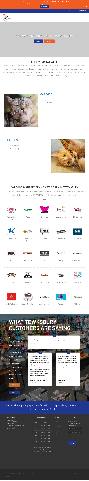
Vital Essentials (44, 304)
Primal (11, 282)
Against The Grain (11, 218)
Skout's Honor (61, 282)
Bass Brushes (61, 217)
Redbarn (28, 282)
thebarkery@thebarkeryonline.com (15, 425)
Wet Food (48, 103)
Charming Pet (11, 239)
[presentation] (77, 437)
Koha (44, 260)
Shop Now (38, 41)
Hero (11, 260)
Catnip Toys (16, 148)
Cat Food (46, 94)
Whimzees (77, 304)
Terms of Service (27, 474)
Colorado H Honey (28, 240)
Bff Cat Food (77, 217)
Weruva (61, 304)
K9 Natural (28, 260)
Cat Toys (13, 139)
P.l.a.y (61, 260)
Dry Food (48, 100)
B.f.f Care (44, 217)
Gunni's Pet (78, 239)
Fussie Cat (61, 239)
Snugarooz (77, 282)
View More (15, 392)
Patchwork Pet (77, 260)
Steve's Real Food (28, 304)
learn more (44, 6)
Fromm (44, 239)
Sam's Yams (44, 282)
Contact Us (49, 41)
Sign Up (72, 444)
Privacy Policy (19, 474)
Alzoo (28, 217)
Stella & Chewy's (11, 304)
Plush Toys (15, 145)
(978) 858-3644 (10, 424)
